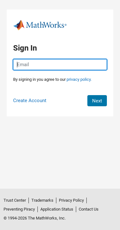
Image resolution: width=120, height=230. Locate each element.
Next (97, 101)
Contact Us (89, 209)
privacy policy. (79, 79)
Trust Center (15, 200)
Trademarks (42, 200)
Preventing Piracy (19, 209)
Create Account (29, 100)
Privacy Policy (71, 200)
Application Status (56, 209)
